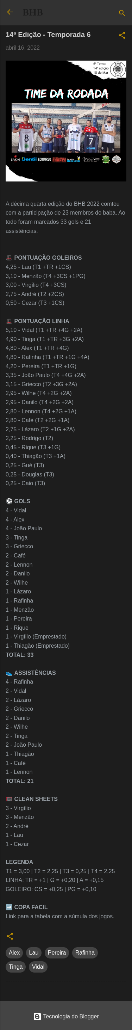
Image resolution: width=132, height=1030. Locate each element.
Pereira (57, 953)
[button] (122, 36)
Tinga (16, 967)
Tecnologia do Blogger (66, 1016)
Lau (34, 953)
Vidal (38, 967)
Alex (14, 953)
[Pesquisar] (122, 14)
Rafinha (85, 953)
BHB (33, 12)
